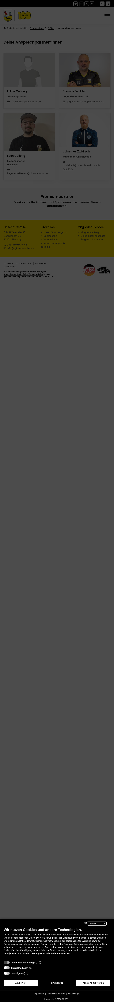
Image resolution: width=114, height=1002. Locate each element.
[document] (57, 943)
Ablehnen (20, 983)
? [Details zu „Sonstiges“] (27, 973)
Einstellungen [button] (74, 993)
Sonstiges (16, 973)
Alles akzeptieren (93, 983)
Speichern (57, 983)
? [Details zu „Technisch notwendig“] (39, 962)
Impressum (39, 993)
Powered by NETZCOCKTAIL (57, 999)
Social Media (18, 968)
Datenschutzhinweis (56, 993)
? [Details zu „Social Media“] (30, 968)
